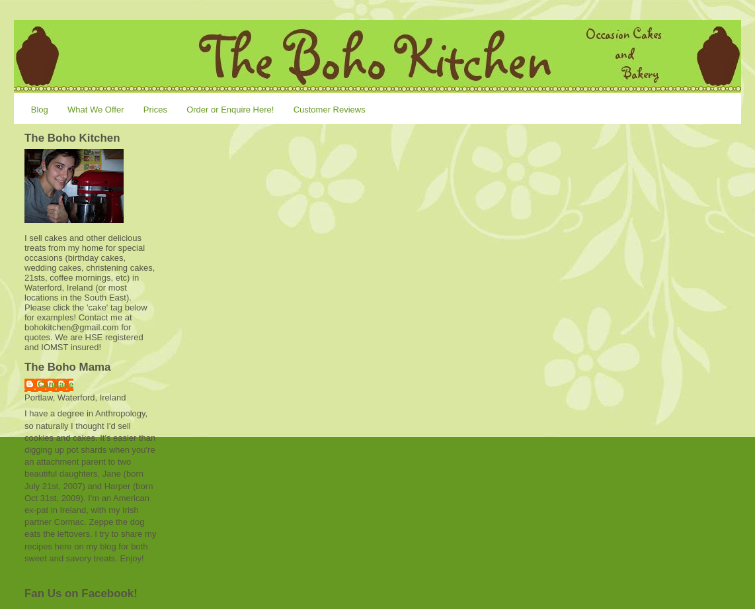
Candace (55, 384)
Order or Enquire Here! (230, 110)
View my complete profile (76, 574)
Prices (155, 110)
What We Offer (95, 110)
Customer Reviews (330, 110)
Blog (39, 110)
